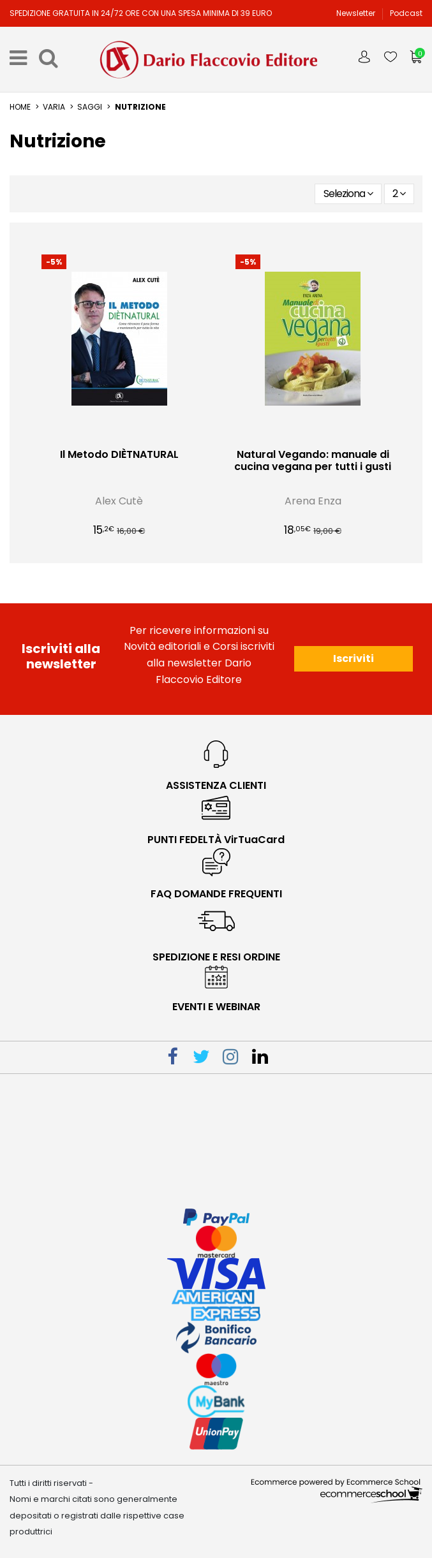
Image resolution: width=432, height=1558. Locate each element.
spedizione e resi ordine (216, 957)
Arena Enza (313, 501)
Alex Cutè (119, 501)
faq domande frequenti (216, 893)
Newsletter (356, 13)
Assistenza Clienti (216, 785)
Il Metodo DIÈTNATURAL (119, 454)
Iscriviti (353, 658)
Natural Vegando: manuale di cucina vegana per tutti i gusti (312, 460)
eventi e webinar (216, 1006)
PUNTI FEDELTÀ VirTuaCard (216, 839)
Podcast (406, 13)
